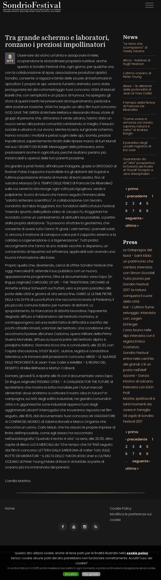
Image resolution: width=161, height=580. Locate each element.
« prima (132, 188)
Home (10, 508)
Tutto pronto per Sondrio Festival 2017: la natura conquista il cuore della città (137, 290)
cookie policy (137, 553)
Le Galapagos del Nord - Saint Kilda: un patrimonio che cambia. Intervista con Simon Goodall (139, 261)
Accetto (71, 574)
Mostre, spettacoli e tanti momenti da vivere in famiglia (139, 404)
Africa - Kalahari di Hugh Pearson (136, 62)
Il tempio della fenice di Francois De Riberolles (139, 106)
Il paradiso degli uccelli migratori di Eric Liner (137, 146)
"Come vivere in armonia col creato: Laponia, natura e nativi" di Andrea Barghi (138, 126)
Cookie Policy (120, 508)
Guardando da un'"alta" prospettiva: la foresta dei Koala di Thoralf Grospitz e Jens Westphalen (139, 166)
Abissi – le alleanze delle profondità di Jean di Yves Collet (137, 89)
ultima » (132, 225)
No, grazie (91, 574)
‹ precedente (136, 196)
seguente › (134, 218)
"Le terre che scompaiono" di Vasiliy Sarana (135, 47)
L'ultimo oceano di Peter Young (137, 75)
